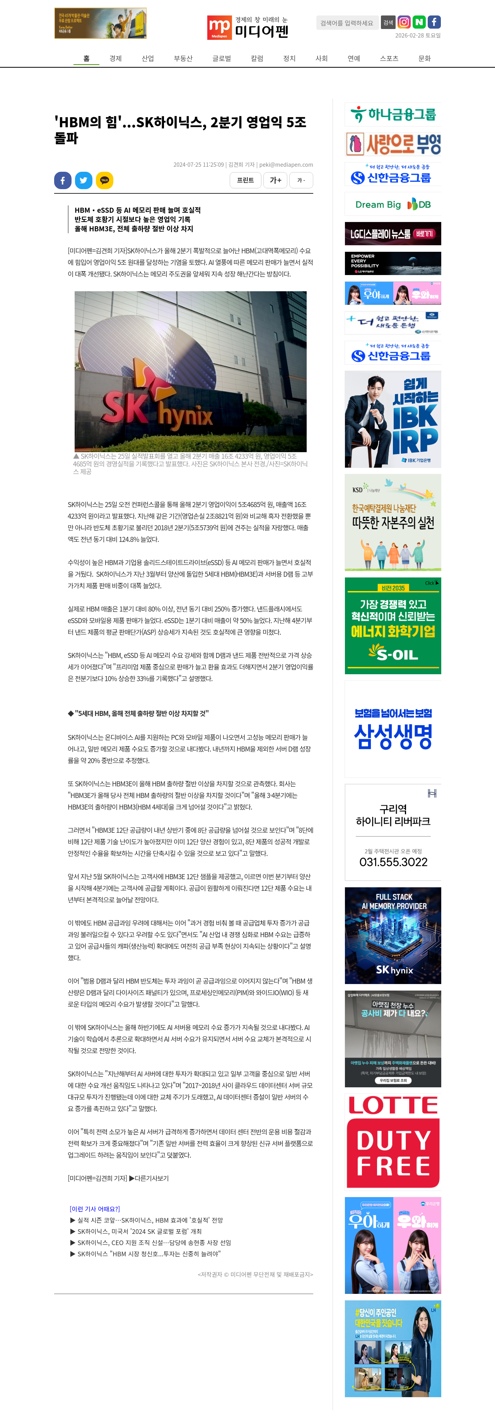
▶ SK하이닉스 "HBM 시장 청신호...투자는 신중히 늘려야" (145, 1253)
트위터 (83, 180)
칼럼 (257, 58)
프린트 (245, 180)
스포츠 (389, 58)
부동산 (183, 58)
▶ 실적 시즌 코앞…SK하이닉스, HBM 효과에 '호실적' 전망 (146, 1220)
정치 (289, 58)
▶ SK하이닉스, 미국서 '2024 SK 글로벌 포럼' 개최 (136, 1231)
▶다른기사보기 (148, 1178)
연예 (354, 58)
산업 (148, 58)
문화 (424, 58)
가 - (301, 180)
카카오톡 (104, 180)
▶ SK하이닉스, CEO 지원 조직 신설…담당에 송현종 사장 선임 (150, 1242)
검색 (388, 22)
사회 (322, 58)
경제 (115, 58)
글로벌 (221, 58)
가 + (275, 179)
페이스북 (63, 180)
